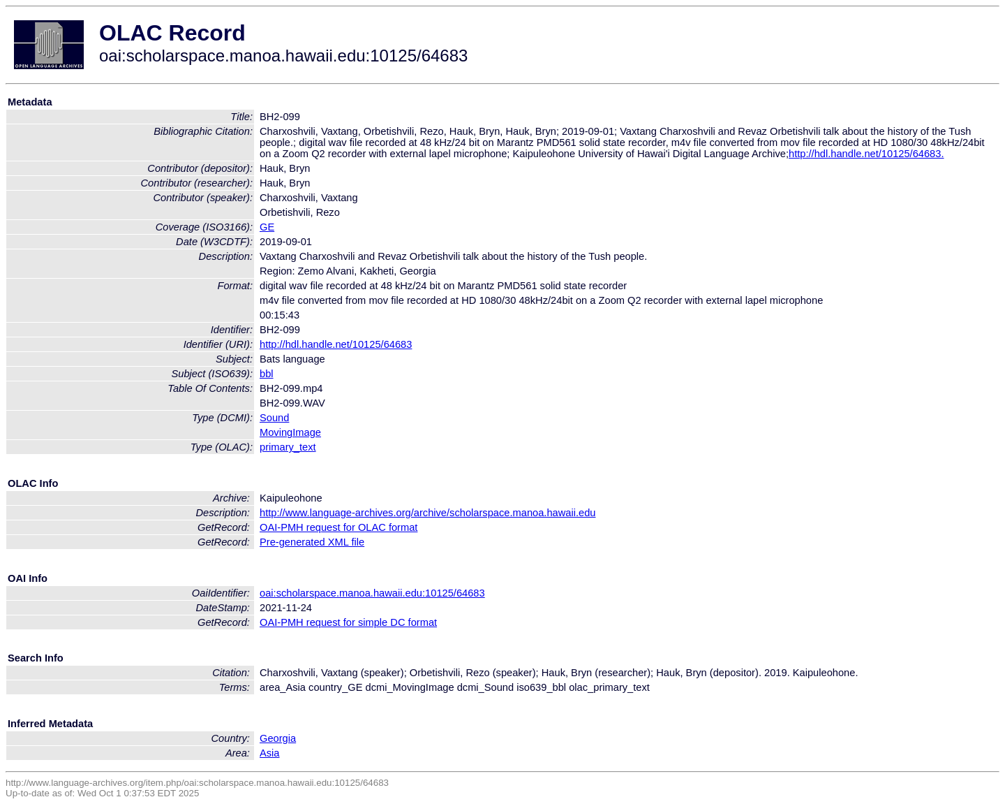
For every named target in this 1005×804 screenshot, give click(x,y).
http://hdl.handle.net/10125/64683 (336, 344)
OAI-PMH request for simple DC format (348, 622)
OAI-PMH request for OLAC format (338, 527)
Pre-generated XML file (312, 542)
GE (267, 227)
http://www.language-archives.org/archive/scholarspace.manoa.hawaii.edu (427, 512)
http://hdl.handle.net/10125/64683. (866, 153)
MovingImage (290, 432)
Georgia (278, 738)
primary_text (288, 447)
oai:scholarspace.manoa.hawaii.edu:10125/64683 (372, 593)
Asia (270, 753)
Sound (274, 417)
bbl (267, 373)
